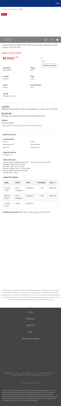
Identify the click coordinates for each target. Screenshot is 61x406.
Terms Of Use (12, 373)
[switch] (46, 39)
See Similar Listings (49, 65)
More (58, 3)
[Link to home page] (2, 3)
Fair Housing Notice (37, 375)
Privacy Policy (30, 373)
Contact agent (7, 39)
